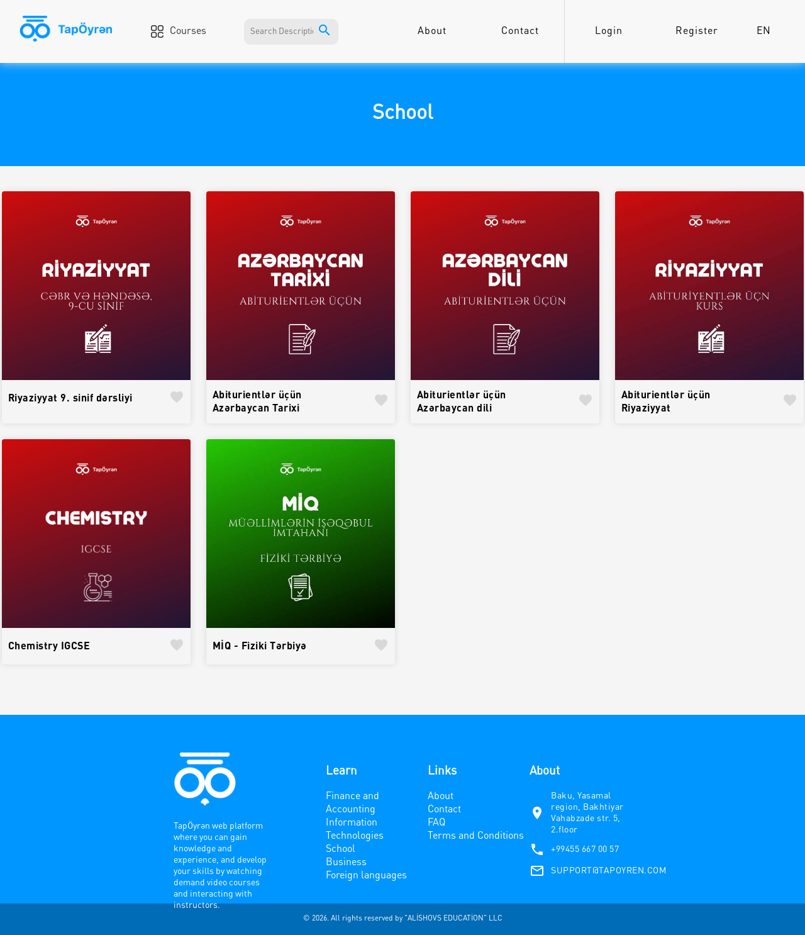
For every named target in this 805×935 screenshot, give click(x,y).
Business (346, 863)
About (432, 31)
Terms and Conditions (476, 836)
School (340, 849)
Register (696, 31)
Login (609, 31)
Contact (520, 31)
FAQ (436, 823)
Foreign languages (366, 876)
